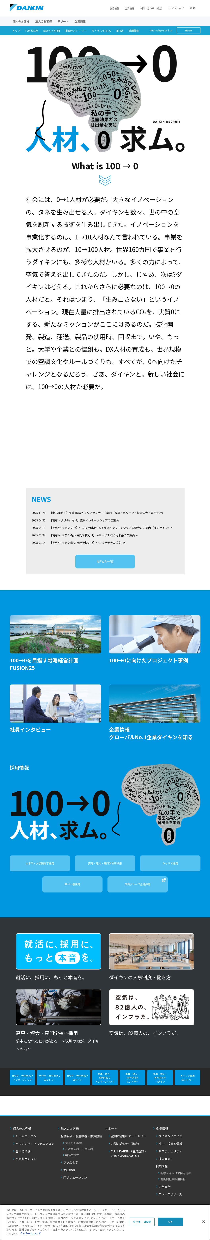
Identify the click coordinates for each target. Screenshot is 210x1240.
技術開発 (164, 1163)
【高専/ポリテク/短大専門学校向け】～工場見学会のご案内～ (88, 547)
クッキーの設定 (142, 1222)
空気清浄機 (22, 1156)
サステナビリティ (170, 1156)
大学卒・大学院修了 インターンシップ (22, 1082)
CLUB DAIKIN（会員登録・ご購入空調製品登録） (129, 1158)
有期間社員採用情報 (173, 1184)
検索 (192, 8)
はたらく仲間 (51, 31)
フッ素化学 (70, 1167)
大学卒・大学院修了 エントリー (50, 1082)
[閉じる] (203, 1221)
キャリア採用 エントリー (187, 1082)
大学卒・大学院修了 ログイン (77, 1082)
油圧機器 (69, 1174)
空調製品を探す (25, 1163)
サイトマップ (176, 8)
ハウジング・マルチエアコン (34, 1148)
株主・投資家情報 (170, 1148)
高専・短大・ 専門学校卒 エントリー (132, 1082)
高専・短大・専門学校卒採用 (105, 868)
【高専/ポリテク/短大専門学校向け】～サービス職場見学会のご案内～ (93, 540)
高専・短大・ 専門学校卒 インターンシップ (105, 1082)
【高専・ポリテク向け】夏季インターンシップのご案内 (84, 525)
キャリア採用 (170, 868)
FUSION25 (31, 31)
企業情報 (129, 8)
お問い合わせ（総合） (152, 8)
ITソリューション (75, 1182)
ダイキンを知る (101, 31)
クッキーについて (30, 1233)
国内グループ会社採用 (145, 886)
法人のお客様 (73, 1147)
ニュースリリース (170, 1198)
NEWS (120, 31)
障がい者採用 (72, 888)
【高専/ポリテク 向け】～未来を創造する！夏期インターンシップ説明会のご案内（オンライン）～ (111, 532)
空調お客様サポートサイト (129, 1140)
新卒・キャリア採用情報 (176, 1178)
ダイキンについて (170, 1140)
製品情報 (114, 8)
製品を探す (72, 1159)
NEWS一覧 (105, 565)
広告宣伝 (164, 1191)
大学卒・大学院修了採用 (40, 868)
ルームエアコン (25, 1140)
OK (170, 1222)
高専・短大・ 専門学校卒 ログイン (160, 1082)
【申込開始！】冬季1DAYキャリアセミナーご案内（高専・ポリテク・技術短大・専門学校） (107, 517)
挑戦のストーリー (76, 31)
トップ (16, 31)
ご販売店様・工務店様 (79, 1153)
